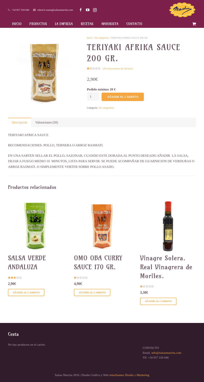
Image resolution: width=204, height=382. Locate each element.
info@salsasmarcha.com (166, 352)
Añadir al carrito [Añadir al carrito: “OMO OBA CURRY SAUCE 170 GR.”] (92, 292)
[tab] (19, 122)
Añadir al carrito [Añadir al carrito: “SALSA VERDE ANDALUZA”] (26, 292)
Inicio (89, 37)
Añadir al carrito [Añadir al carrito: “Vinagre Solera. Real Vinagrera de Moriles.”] (158, 301)
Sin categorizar (101, 37)
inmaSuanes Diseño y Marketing (129, 375)
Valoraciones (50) (46, 122)
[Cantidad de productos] (93, 97)
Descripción (19, 122)
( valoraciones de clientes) (117, 68)
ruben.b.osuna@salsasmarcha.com (55, 9)
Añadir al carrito (122, 96)
